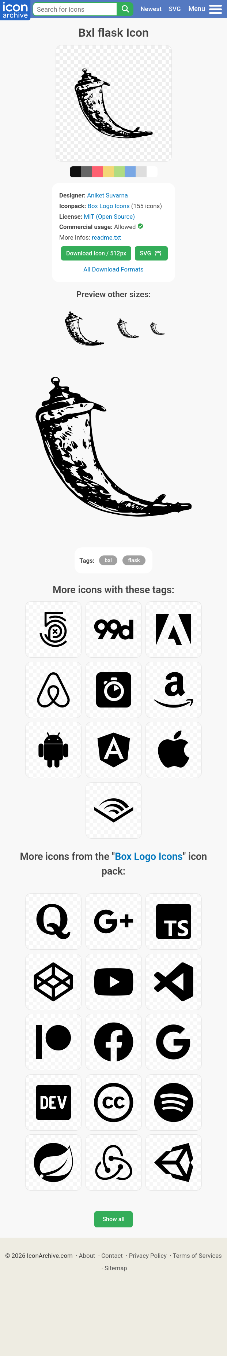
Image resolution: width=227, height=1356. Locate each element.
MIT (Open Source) (109, 216)
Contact (112, 1255)
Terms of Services (197, 1255)
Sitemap (116, 1268)
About (87, 1255)
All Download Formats (113, 269)
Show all (113, 1219)
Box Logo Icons (109, 206)
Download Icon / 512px (96, 253)
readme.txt (106, 237)
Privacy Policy (148, 1255)
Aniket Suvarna (107, 195)
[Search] (125, 9)
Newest (151, 8)
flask (134, 560)
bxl (108, 560)
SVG (175, 8)
